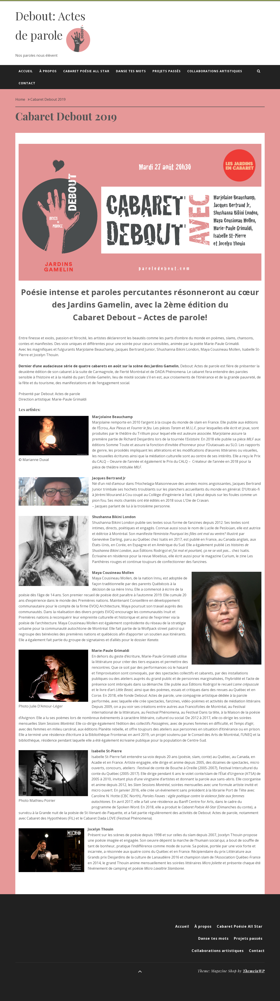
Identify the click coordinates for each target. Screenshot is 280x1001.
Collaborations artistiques (214, 71)
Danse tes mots (131, 71)
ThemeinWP (254, 971)
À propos (48, 71)
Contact (27, 83)
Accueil (26, 71)
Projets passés (166, 71)
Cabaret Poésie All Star (86, 71)
